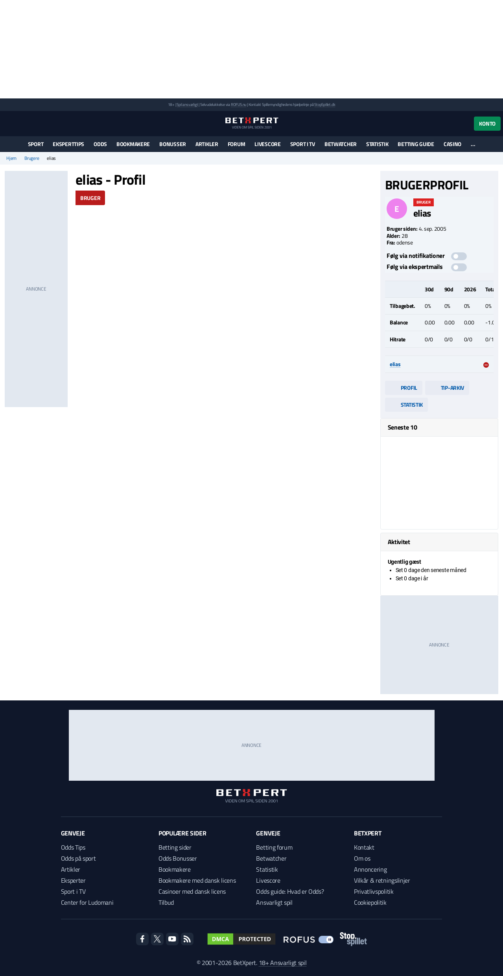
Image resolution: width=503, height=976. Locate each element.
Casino (452, 144)
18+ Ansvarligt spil (283, 962)
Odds (100, 144)
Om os (362, 858)
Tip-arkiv (447, 387)
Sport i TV (302, 144)
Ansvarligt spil (274, 902)
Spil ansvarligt (187, 104)
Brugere (31, 158)
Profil (403, 387)
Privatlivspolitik (374, 891)
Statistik (377, 144)
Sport (36, 144)
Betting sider (175, 847)
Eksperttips (68, 144)
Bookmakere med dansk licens (197, 880)
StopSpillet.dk (324, 104)
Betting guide (416, 144)
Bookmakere (133, 144)
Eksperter (73, 880)
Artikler (206, 144)
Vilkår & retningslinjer (382, 880)
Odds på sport (78, 858)
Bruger (90, 198)
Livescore (267, 144)
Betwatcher (340, 144)
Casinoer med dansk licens (192, 891)
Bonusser (172, 144)
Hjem (11, 158)
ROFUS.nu (238, 104)
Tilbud (166, 902)
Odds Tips (73, 847)
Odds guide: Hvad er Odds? (290, 891)
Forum (236, 144)
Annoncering (370, 869)
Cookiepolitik (370, 902)
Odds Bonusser (177, 858)
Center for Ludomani (87, 902)
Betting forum (274, 847)
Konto (487, 123)
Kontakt (364, 847)
